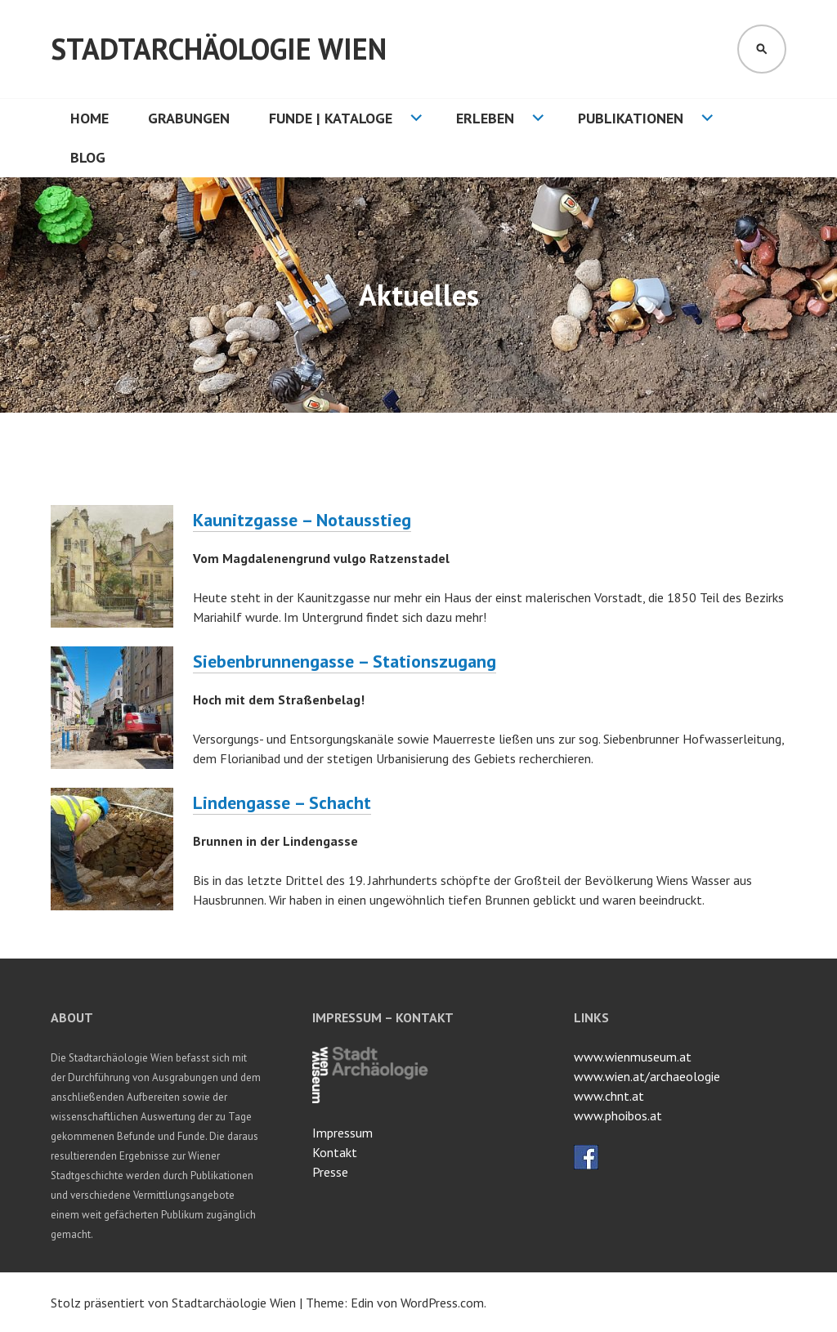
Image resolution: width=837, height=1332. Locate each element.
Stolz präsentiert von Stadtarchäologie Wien (173, 1302)
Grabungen (189, 118)
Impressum (342, 1132)
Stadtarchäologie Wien (219, 48)
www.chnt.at (609, 1096)
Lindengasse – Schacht (282, 802)
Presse (330, 1172)
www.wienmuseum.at (633, 1056)
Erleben (485, 118)
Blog (87, 157)
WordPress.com (442, 1302)
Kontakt (334, 1152)
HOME (89, 118)
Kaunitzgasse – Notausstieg (302, 519)
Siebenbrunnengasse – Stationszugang (344, 661)
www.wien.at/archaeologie (647, 1076)
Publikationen (630, 118)
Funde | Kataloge (330, 118)
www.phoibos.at (618, 1115)
